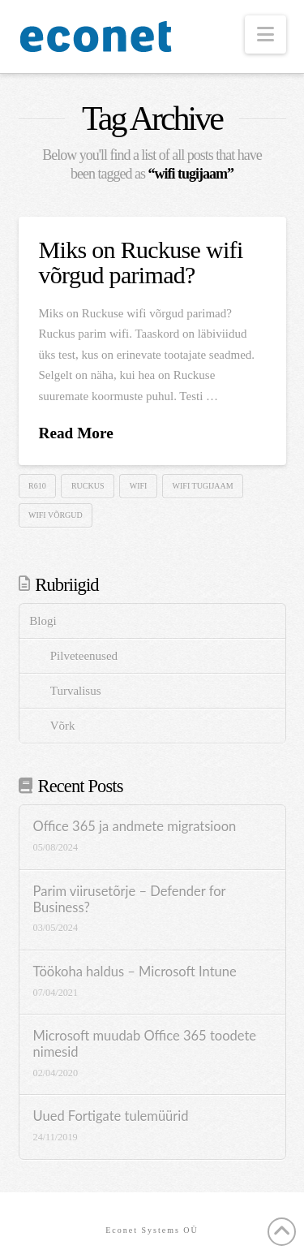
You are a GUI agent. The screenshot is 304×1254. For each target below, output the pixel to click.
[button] (265, 34)
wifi (139, 485)
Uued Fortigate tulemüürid (111, 1116)
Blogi (42, 620)
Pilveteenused (84, 655)
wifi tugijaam (203, 485)
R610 (37, 485)
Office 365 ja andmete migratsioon (135, 826)
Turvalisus (75, 690)
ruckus (88, 485)
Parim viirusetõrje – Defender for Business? (129, 900)
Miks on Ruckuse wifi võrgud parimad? (141, 262)
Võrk (62, 725)
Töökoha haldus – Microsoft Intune (135, 972)
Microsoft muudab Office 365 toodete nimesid (144, 1044)
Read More (76, 433)
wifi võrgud (55, 515)
